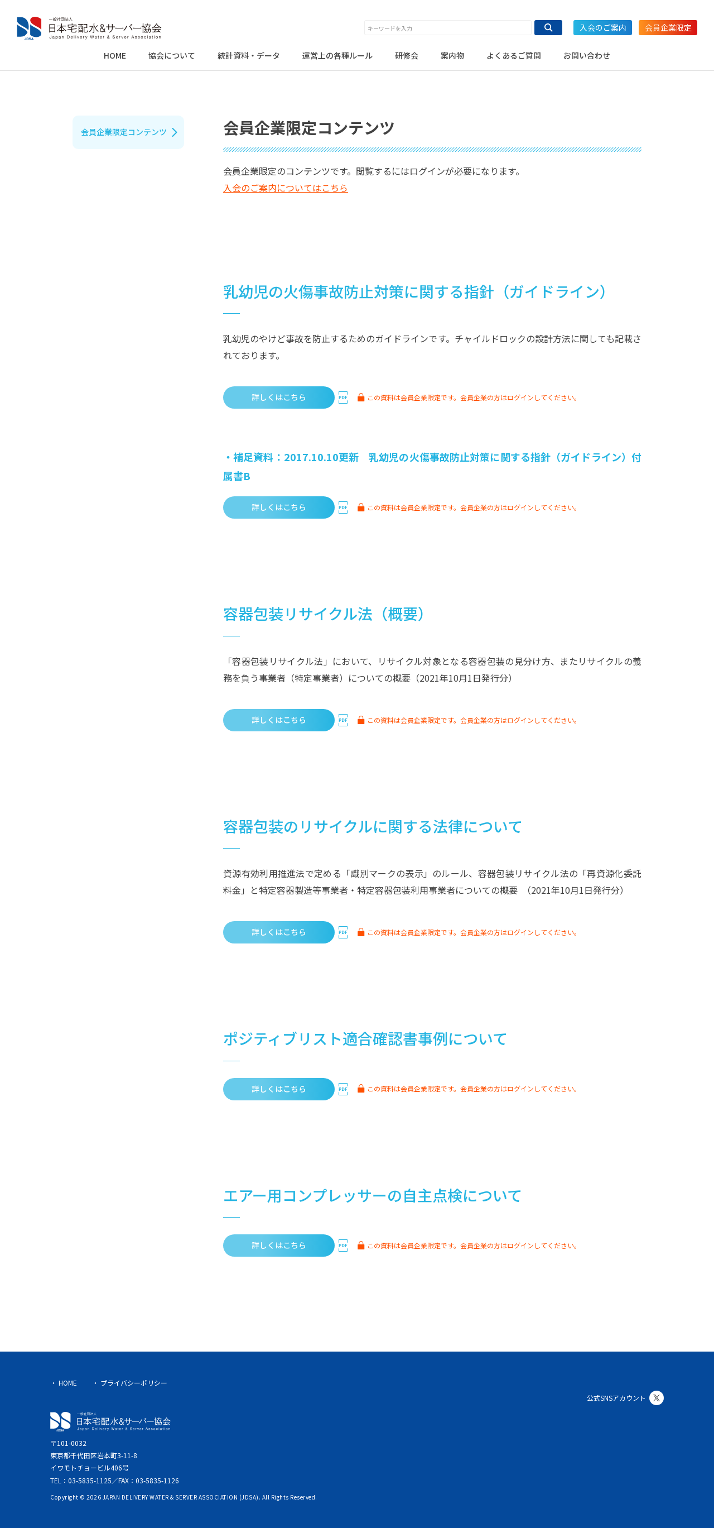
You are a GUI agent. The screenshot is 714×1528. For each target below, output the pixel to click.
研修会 (406, 55)
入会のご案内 (603, 27)
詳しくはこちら (279, 397)
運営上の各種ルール (337, 55)
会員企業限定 (668, 27)
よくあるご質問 (513, 55)
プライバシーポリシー (133, 1382)
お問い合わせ (586, 55)
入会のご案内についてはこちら (285, 187)
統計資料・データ (249, 55)
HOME (115, 55)
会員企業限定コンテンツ (124, 131)
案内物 (452, 55)
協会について (171, 55)
